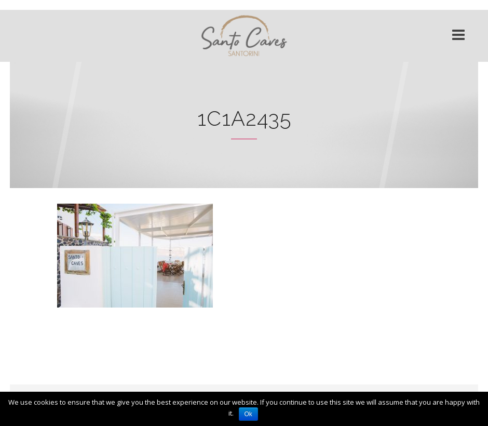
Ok (248, 414)
